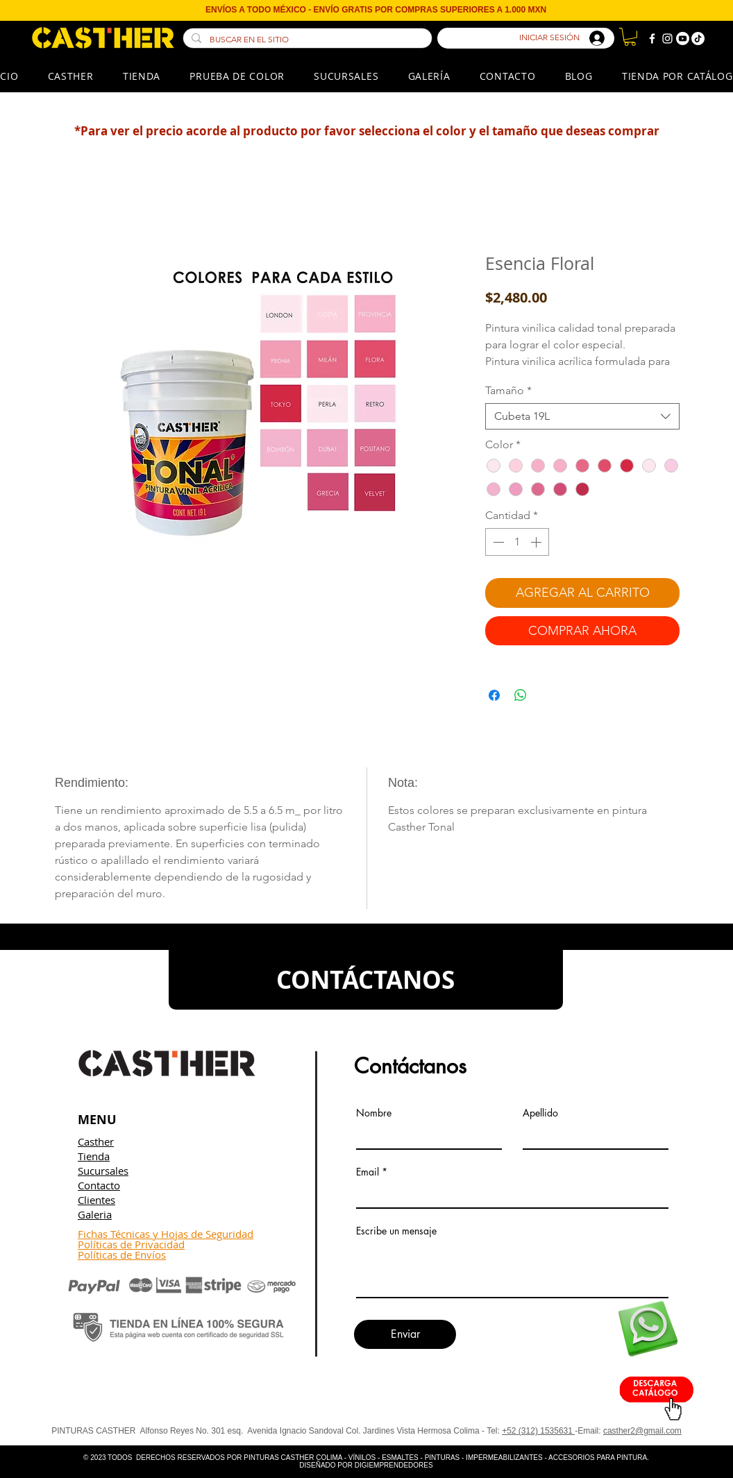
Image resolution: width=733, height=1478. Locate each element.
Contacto (99, 1185)
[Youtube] (682, 38)
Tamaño (508, 390)
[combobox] (582, 416)
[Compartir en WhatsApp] (520, 695)
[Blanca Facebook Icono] (652, 38)
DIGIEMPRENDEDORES (394, 1465)
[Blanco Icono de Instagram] (667, 38)
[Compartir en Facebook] (494, 695)
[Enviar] (405, 1334)
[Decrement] (497, 542)
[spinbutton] (517, 542)
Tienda (94, 1156)
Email (367, 1172)
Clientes (96, 1200)
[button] (630, 37)
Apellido (540, 1113)
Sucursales (103, 1171)
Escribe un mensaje (396, 1231)
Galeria (95, 1214)
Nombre (373, 1113)
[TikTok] (698, 38)
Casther (96, 1141)
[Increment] (537, 542)
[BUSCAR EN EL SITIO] (306, 39)
